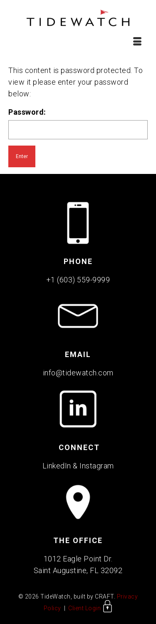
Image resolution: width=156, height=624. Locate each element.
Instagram (96, 465)
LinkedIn (56, 465)
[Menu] (137, 41)
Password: (78, 123)
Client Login (90, 608)
